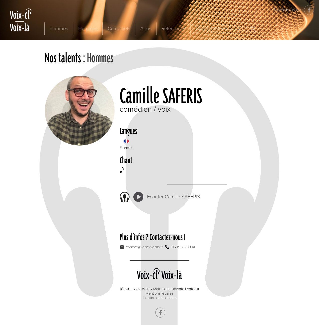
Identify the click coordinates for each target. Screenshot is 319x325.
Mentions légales (159, 293)
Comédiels (119, 29)
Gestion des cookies (159, 298)
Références (173, 29)
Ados (145, 29)
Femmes (59, 29)
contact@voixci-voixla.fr (144, 247)
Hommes (87, 29)
